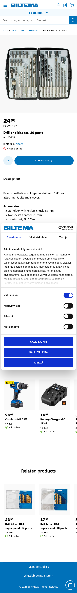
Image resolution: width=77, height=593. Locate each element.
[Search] (73, 20)
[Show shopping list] (65, 5)
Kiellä (38, 362)
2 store (19, 143)
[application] (70, 585)
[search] (38, 20)
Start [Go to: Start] (5, 30)
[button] (38, 12)
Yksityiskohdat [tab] (38, 237)
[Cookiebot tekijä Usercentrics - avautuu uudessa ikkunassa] (58, 228)
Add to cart (44, 160)
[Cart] (72, 5)
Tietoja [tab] (63, 237)
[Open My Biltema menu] (58, 5)
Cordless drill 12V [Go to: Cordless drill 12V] (16, 419)
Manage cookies (38, 567)
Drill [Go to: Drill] (22, 30)
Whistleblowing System (38, 575)
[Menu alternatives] (5, 5)
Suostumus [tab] (14, 237)
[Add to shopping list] (8, 160)
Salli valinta (38, 352)
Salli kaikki (38, 341)
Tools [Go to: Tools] (14, 30)
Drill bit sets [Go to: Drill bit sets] (32, 30)
